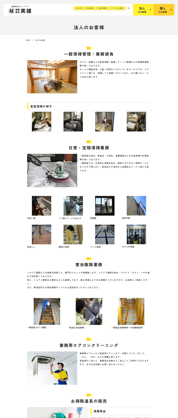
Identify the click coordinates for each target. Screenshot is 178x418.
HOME (72, 9)
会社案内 (85, 9)
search (129, 10)
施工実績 (100, 9)
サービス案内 (116, 9)
